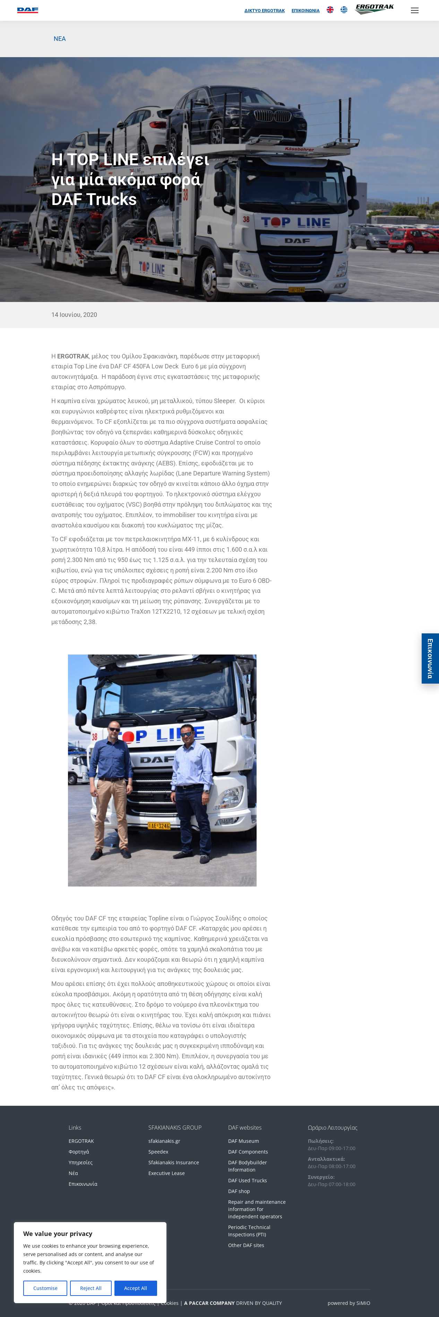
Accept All (135, 1288)
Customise (45, 1288)
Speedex (158, 1151)
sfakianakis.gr (164, 1141)
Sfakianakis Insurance (173, 1162)
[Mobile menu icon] (415, 10)
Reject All (91, 1288)
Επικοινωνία (83, 1184)
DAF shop (239, 1191)
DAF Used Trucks (247, 1180)
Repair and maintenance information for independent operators (257, 1209)
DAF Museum (243, 1141)
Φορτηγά (79, 1151)
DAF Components (248, 1151)
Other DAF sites (246, 1245)
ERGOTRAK (81, 1141)
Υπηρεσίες (81, 1162)
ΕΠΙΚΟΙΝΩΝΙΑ (306, 10)
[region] (90, 1262)
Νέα (73, 1173)
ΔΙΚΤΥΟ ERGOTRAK (264, 10)
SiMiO (363, 1303)
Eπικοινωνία (430, 658)
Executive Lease (166, 1173)
